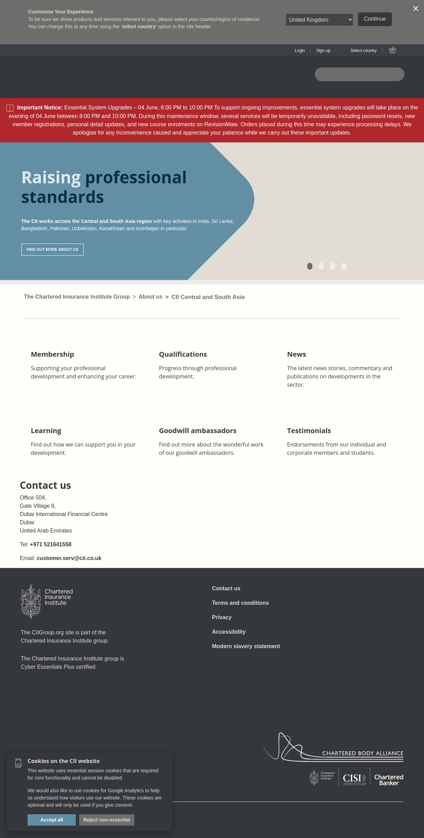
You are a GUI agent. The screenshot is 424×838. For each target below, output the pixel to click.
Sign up (323, 50)
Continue (375, 19)
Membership (52, 354)
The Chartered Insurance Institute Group (77, 297)
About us (150, 297)
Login (300, 50)
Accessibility (229, 632)
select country (139, 26)
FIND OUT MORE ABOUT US (53, 249)
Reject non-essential (106, 820)
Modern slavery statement (246, 646)
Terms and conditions (240, 603)
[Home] (47, 601)
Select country (363, 50)
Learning (46, 430)
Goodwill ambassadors (198, 430)
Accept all (51, 820)
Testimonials (309, 430)
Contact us (226, 588)
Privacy (222, 617)
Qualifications (183, 354)
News (296, 354)
